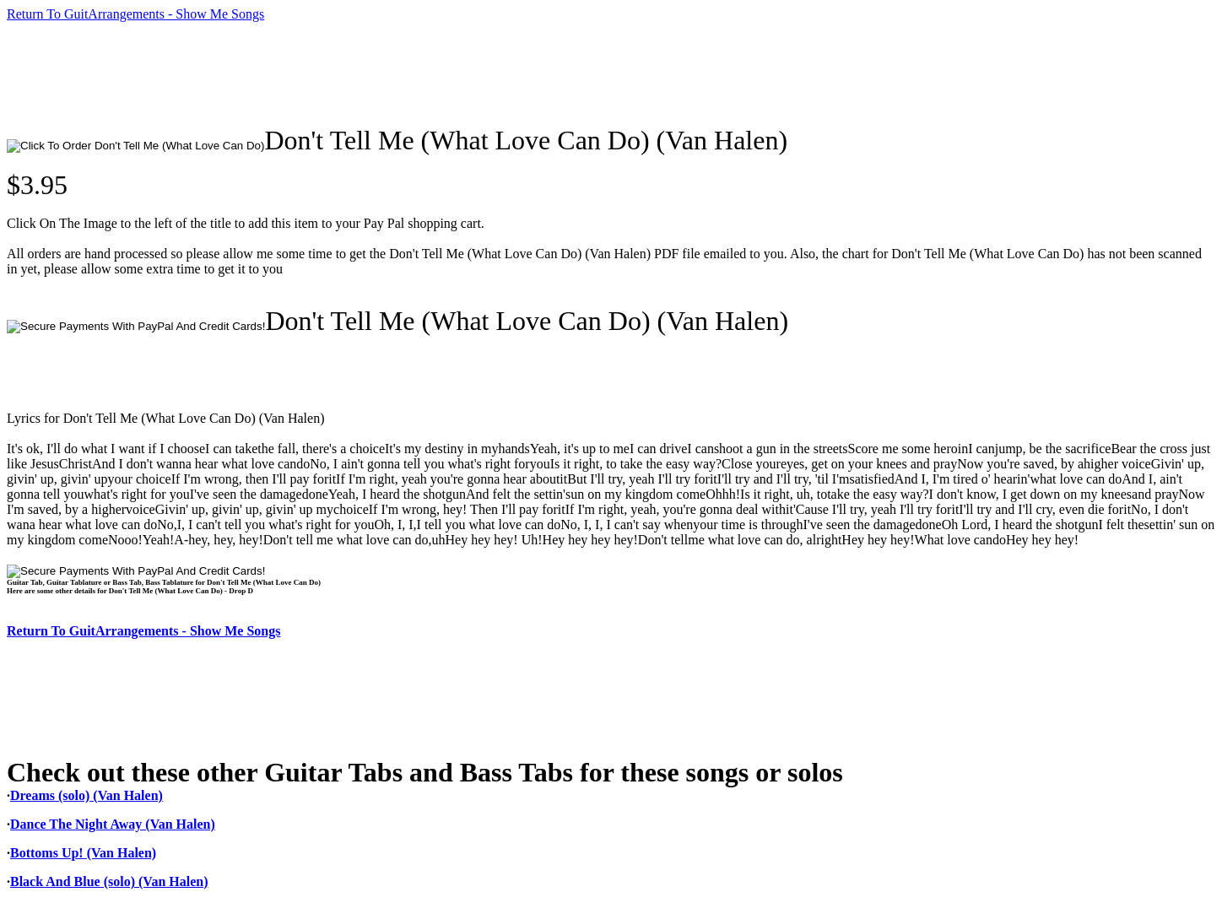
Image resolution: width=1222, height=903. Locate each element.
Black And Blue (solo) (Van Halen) (109, 881)
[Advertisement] (314, 73)
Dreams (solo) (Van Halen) (86, 795)
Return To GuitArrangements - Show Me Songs (135, 14)
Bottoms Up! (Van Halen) (83, 853)
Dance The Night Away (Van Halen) (112, 824)
